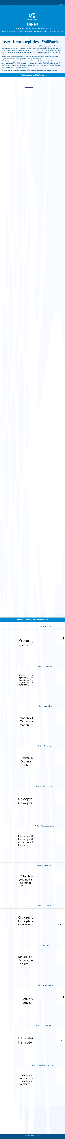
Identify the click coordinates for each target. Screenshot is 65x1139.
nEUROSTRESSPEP (9, 2)
